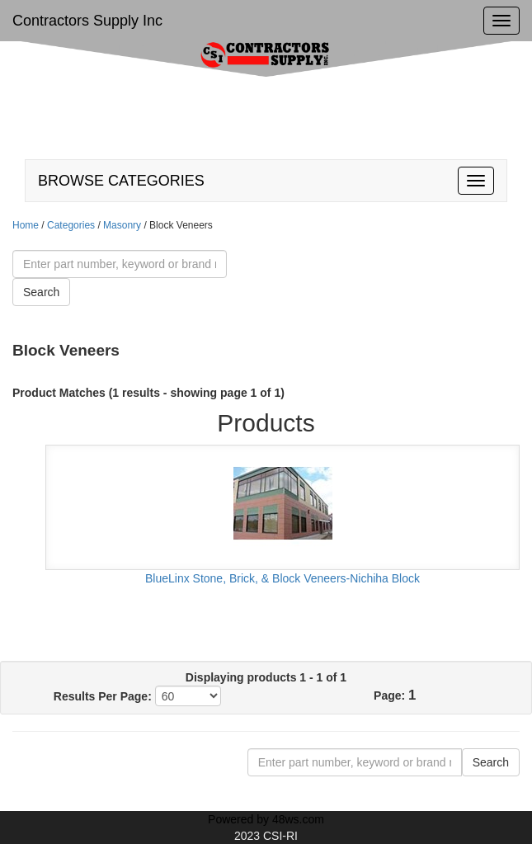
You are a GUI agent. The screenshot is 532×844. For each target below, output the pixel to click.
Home (25, 225)
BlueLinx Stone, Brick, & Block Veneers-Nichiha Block (282, 578)
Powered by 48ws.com (266, 819)
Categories (71, 225)
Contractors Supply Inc (87, 20)
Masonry (123, 225)
